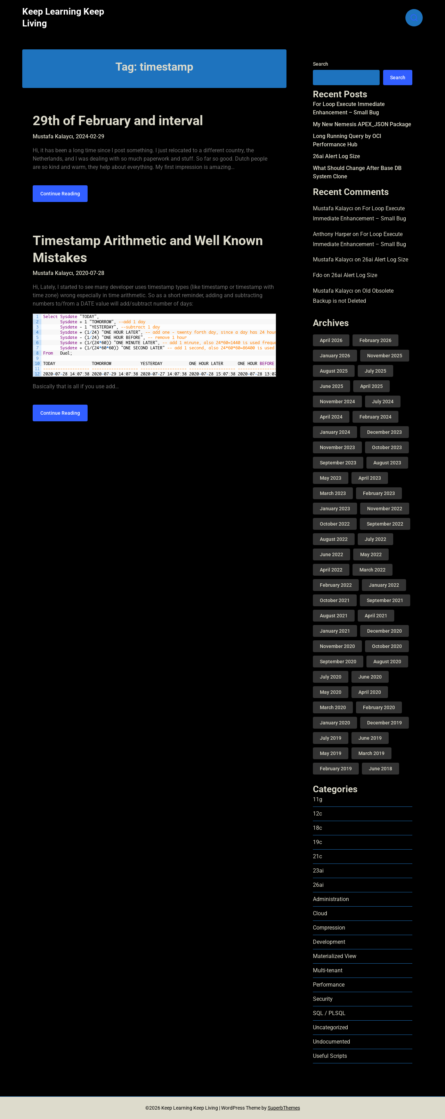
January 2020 (335, 722)
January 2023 (335, 508)
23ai (318, 870)
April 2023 (369, 478)
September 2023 (338, 462)
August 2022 (334, 539)
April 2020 (369, 692)
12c (317, 813)
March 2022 (372, 570)
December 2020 (384, 631)
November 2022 (384, 508)
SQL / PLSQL (329, 1013)
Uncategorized (330, 1027)
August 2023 (387, 462)
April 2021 (376, 615)
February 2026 (375, 340)
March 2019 (371, 753)
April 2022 (331, 570)
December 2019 (384, 722)
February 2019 (336, 768)
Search (320, 64)
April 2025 (371, 386)
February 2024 (375, 417)
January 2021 (335, 631)
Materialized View (334, 956)
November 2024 (337, 401)
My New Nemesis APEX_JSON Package (362, 124)
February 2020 (379, 707)
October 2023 (387, 447)
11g (317, 799)
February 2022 (336, 585)
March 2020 (333, 707)
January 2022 (384, 585)
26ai (318, 885)
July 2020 (330, 677)
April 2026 (331, 340)
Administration (331, 899)
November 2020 (337, 646)
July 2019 (330, 738)
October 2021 (335, 600)
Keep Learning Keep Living (63, 17)
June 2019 (370, 738)
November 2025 (384, 355)
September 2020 (338, 661)
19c (317, 842)
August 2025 (334, 371)
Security (323, 999)
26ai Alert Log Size (336, 156)
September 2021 (385, 600)
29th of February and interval (118, 120)
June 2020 (370, 677)
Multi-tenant (327, 970)
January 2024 (335, 432)
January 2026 (335, 355)
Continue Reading (60, 193)
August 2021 (334, 615)
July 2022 (375, 539)
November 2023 (337, 447)
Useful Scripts (330, 1056)
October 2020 (387, 646)
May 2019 (330, 753)
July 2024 (383, 401)
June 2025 (331, 386)
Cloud (320, 913)
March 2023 (333, 493)
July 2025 (375, 371)
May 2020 (330, 692)
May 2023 (330, 478)
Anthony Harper (332, 234)
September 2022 (385, 524)
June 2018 (380, 768)
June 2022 (331, 554)
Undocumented (331, 1041)
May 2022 (371, 554)
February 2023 (379, 493)
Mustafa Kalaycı (333, 208)
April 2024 (331, 417)
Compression (329, 927)
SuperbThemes (284, 1108)
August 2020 (387, 661)
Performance (329, 984)
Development (329, 942)
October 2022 (335, 524)
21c (317, 856)
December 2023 (384, 432)
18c (317, 828)
